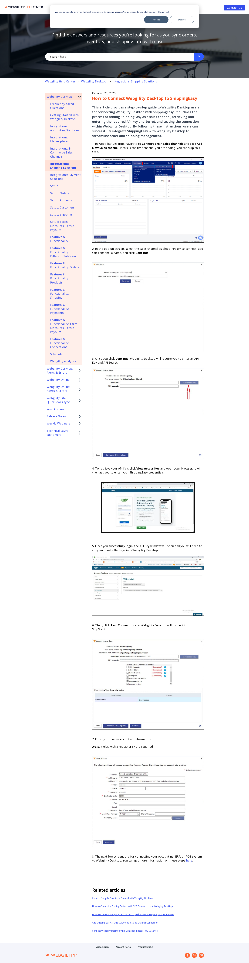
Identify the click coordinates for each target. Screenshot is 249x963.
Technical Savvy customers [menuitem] (57, 433)
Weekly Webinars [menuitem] (58, 423)
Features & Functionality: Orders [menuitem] (64, 265)
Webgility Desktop (94, 81)
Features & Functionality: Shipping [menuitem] (59, 293)
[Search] (199, 57)
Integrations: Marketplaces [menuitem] (59, 139)
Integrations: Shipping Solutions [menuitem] (63, 166)
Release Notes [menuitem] (56, 416)
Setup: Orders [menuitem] (59, 193)
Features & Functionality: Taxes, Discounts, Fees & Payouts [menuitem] (64, 326)
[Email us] (201, 955)
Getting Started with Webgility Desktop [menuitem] (64, 117)
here (189, 860)
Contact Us (234, 8)
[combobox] (119, 57)
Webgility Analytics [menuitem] (63, 361)
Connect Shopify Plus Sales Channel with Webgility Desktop (122, 898)
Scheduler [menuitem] (57, 354)
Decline (182, 19)
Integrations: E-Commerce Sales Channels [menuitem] (61, 152)
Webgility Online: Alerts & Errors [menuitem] (58, 389)
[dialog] (124, 16)
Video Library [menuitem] (102, 946)
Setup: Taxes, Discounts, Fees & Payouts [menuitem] (62, 226)
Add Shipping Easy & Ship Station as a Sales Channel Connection (125, 922)
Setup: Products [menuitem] (61, 200)
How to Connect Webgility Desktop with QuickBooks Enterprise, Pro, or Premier (133, 914)
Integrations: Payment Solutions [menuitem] (65, 177)
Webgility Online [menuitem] (58, 380)
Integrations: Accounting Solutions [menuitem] (64, 128)
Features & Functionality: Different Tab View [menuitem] (63, 252)
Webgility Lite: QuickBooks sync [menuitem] (58, 400)
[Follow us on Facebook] (187, 955)
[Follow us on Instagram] (194, 955)
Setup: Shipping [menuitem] (61, 214)
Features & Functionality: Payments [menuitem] (59, 308)
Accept (156, 19)
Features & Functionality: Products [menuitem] (59, 278)
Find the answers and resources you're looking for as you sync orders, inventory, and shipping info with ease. (124, 38)
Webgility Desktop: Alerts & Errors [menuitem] (60, 370)
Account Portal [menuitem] (123, 946)
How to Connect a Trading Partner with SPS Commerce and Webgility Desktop (132, 906)
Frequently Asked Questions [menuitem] (62, 106)
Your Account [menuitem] (56, 409)
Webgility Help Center (60, 81)
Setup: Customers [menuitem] (62, 207)
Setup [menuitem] (54, 186)
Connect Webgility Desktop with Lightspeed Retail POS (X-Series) (125, 930)
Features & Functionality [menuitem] (59, 239)
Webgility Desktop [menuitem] (59, 96)
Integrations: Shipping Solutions (135, 81)
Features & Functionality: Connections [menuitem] (59, 343)
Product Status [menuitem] (145, 946)
